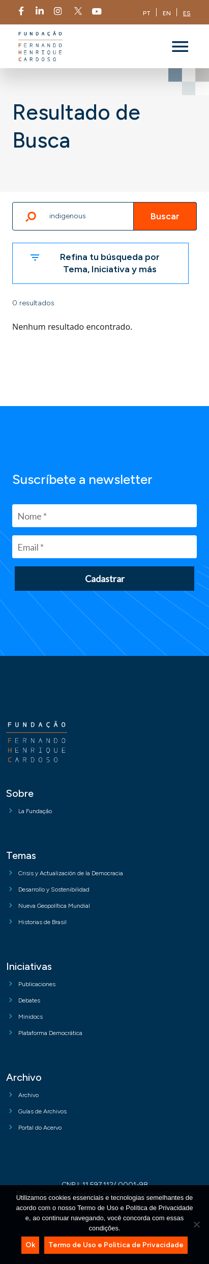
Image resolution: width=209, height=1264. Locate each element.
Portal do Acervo (40, 1127)
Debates (29, 1000)
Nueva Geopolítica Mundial (54, 905)
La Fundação (35, 811)
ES (187, 13)
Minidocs (30, 1016)
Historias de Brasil (42, 922)
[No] (196, 1224)
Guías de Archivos (42, 1111)
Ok (30, 1245)
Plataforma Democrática (50, 1033)
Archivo (28, 1095)
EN (167, 13)
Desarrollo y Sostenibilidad (53, 889)
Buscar (165, 216)
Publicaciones (36, 984)
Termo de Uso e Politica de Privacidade (116, 1245)
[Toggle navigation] (180, 46)
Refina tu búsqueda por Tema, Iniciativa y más (110, 262)
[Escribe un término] (104, 216)
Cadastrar (105, 578)
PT (147, 13)
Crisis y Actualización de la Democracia (70, 873)
